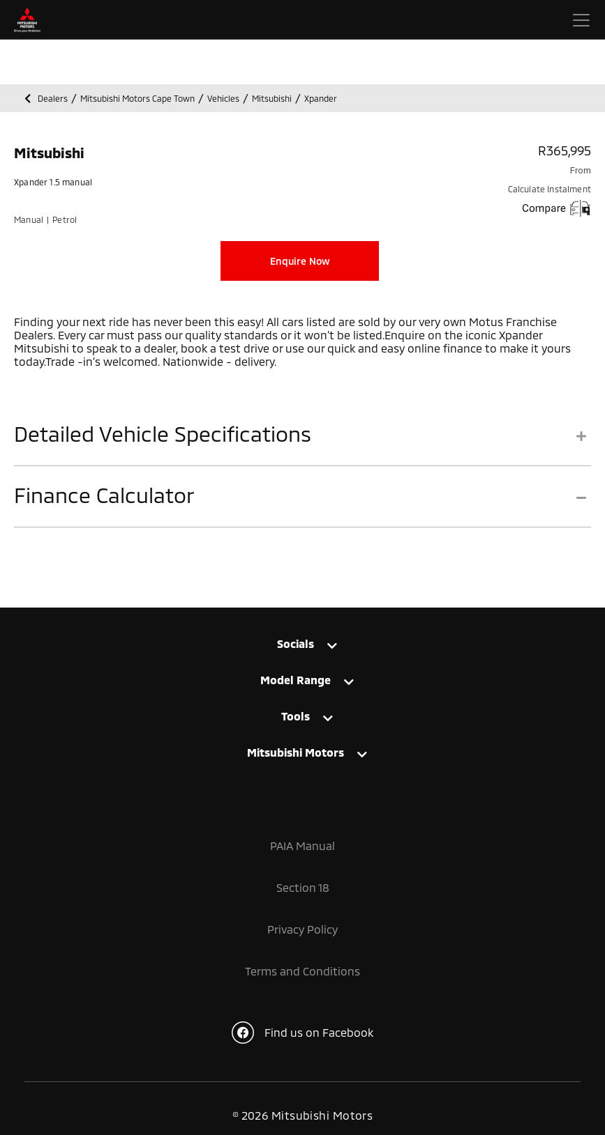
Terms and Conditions (302, 971)
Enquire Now (300, 261)
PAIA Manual (302, 845)
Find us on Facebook (302, 1032)
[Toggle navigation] (581, 20)
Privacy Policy (302, 929)
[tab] (302, 443)
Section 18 (302, 887)
